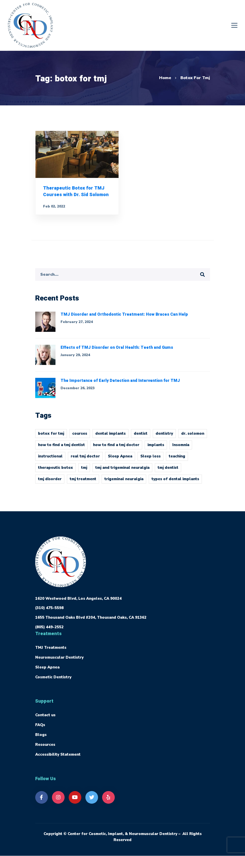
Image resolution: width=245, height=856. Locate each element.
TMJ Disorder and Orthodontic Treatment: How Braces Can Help (124, 317)
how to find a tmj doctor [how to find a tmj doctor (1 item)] (116, 447)
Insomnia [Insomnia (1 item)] (180, 447)
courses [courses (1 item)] (79, 436)
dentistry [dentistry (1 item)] (164, 436)
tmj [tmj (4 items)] (84, 470)
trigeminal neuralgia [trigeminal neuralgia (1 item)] (123, 481)
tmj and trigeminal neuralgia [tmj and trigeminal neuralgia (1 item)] (122, 470)
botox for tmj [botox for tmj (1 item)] (51, 436)
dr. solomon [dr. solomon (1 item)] (192, 436)
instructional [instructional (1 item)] (50, 458)
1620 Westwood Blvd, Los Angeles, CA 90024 (78, 598)
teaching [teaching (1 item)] (177, 458)
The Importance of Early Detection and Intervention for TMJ (120, 384)
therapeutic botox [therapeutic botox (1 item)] (55, 470)
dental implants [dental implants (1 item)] (110, 436)
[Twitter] (91, 797)
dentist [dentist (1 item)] (140, 436)
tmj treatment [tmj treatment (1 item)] (83, 481)
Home (165, 78)
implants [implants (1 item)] (155, 447)
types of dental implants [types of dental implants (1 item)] (175, 481)
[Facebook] (41, 797)
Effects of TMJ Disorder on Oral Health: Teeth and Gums (117, 351)
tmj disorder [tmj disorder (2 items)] (50, 481)
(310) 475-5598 (49, 607)
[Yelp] (108, 797)
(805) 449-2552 (49, 627)
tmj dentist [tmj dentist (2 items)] (168, 470)
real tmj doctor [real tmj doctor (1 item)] (85, 458)
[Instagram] (58, 797)
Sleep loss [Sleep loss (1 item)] (150, 458)
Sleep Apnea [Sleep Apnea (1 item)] (120, 458)
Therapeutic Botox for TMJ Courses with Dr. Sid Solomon (75, 193)
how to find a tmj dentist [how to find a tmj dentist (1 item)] (61, 447)
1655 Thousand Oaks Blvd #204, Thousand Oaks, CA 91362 (90, 617)
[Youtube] (75, 797)
